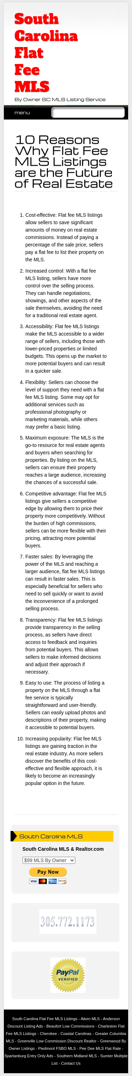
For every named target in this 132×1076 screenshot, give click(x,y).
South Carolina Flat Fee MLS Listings (44, 1019)
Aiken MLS (90, 1019)
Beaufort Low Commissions (70, 1026)
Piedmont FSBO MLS (57, 1048)
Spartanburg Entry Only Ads (28, 1056)
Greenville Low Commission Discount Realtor (57, 1041)
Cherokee (48, 1033)
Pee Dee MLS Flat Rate (100, 1048)
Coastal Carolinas (76, 1033)
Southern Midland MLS (77, 1056)
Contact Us (71, 1063)
